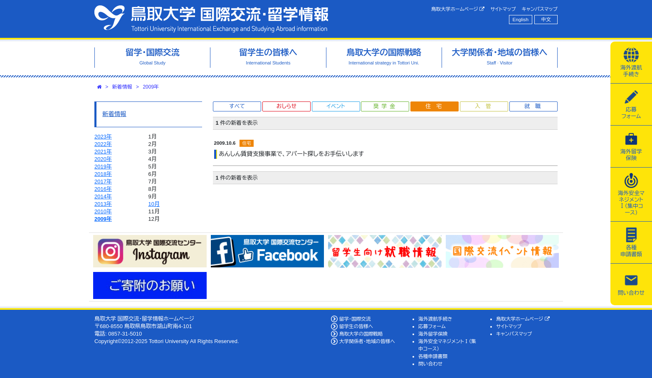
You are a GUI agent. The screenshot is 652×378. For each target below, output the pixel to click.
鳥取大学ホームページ (458, 9)
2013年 (103, 204)
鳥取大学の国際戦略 (361, 333)
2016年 (103, 189)
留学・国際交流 (355, 318)
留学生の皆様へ (356, 326)
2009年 (151, 87)
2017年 (103, 181)
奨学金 (385, 106)
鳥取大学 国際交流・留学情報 (211, 18)
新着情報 (122, 87)
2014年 (103, 196)
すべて (237, 106)
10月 (154, 204)
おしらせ (286, 106)
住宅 (436, 106)
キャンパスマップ (540, 9)
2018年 (103, 174)
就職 (535, 106)
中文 (546, 19)
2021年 (103, 151)
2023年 (103, 136)
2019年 (103, 166)
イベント (335, 106)
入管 (485, 106)
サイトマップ (503, 9)
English (521, 19)
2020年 (103, 159)
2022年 (103, 144)
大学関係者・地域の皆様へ (367, 341)
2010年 (103, 211)
